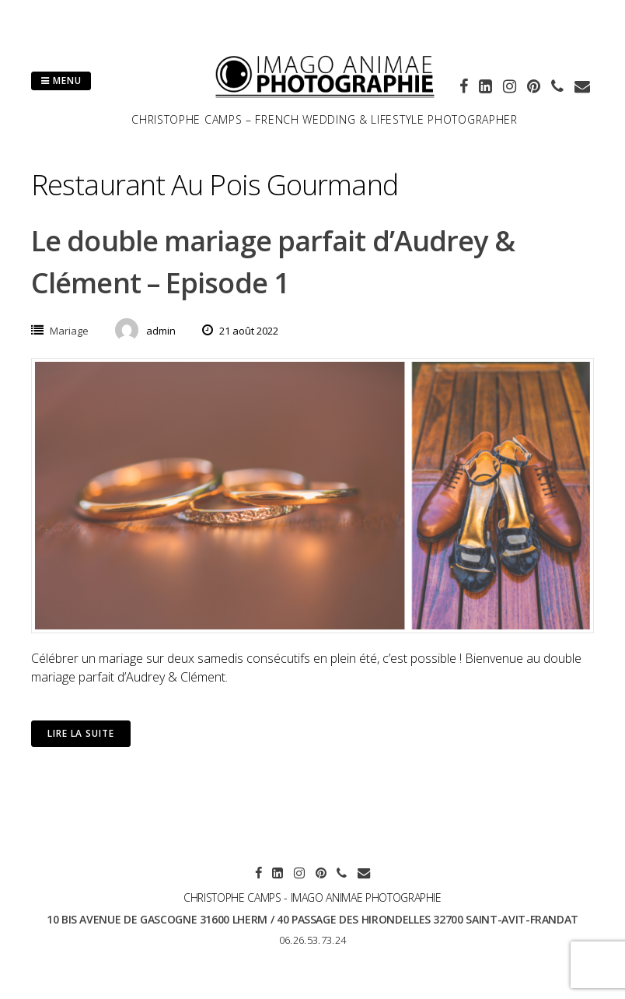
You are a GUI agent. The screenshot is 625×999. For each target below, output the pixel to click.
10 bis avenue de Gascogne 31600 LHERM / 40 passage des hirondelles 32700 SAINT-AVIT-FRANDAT (312, 919)
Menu (61, 80)
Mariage (69, 331)
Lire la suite (80, 733)
